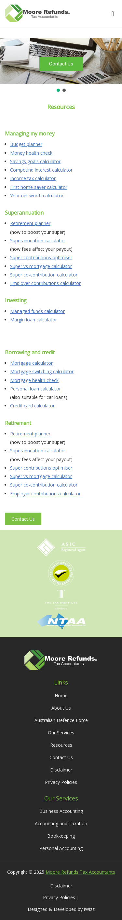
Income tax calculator (33, 178)
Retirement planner (30, 223)
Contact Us (23, 519)
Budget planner (26, 144)
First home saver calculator (38, 187)
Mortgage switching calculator (42, 371)
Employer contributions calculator (45, 283)
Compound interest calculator (41, 170)
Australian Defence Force (61, 720)
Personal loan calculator (35, 389)
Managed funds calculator (37, 311)
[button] (58, 90)
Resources (61, 745)
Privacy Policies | (61, 897)
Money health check (31, 153)
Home (61, 695)
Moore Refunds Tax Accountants (80, 872)
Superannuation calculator (37, 240)
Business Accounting (61, 811)
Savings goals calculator (35, 161)
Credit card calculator (32, 406)
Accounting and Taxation (61, 823)
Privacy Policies (61, 782)
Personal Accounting (61, 848)
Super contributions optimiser (41, 257)
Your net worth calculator (36, 195)
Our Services (61, 732)
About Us (61, 708)
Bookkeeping (61, 836)
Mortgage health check (34, 380)
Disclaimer (61, 770)
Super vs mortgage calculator (41, 266)
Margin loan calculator (33, 320)
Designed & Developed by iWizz (61, 909)
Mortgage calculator (31, 363)
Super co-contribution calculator (43, 275)
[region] (61, 65)
